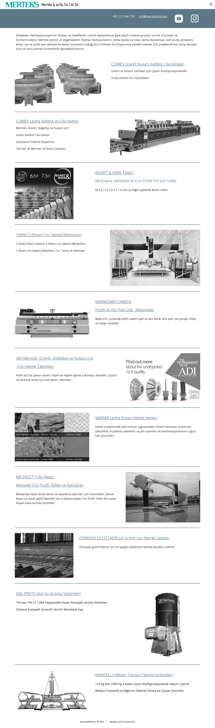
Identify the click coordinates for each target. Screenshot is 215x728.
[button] (211, 4)
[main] (131, 16)
